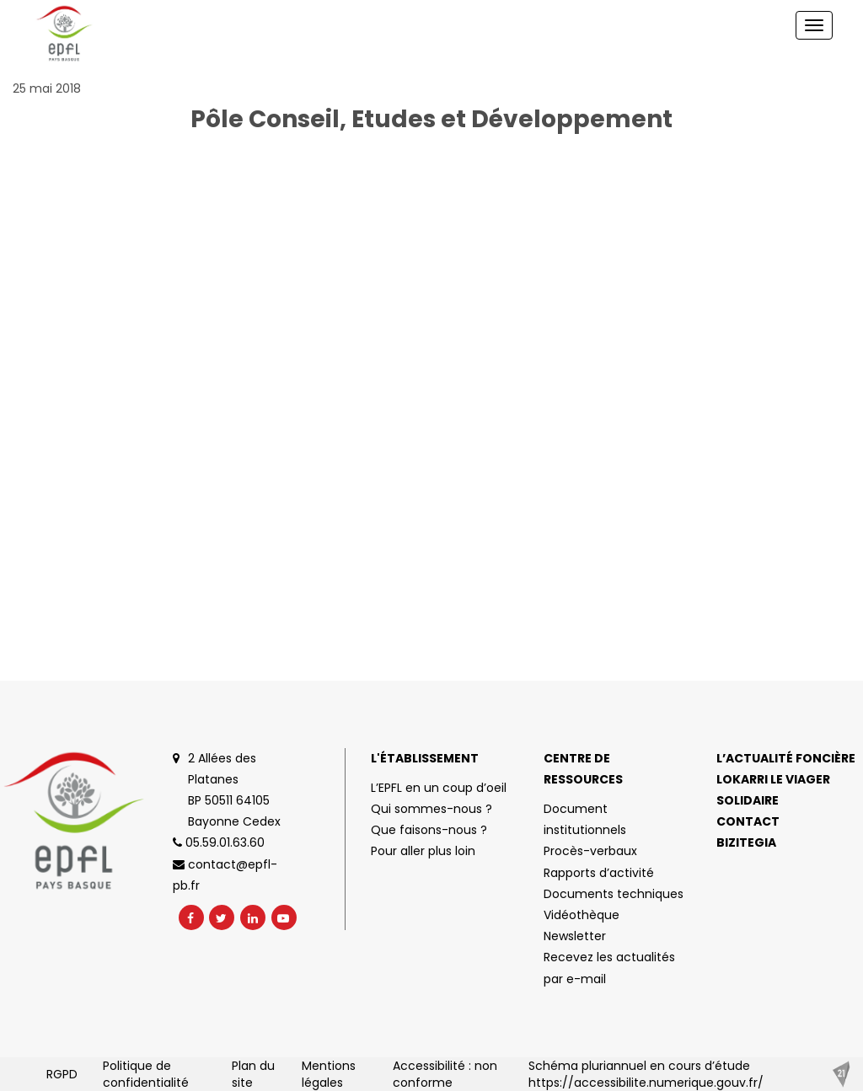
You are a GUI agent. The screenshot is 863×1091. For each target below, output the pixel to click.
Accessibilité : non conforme (445, 1074)
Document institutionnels (585, 819)
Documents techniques (613, 893)
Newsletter (575, 936)
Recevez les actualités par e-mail (609, 968)
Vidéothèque (581, 914)
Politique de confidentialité (146, 1074)
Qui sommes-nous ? (431, 808)
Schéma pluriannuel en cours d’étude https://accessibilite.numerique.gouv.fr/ (646, 1074)
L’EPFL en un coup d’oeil (439, 787)
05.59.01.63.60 (219, 842)
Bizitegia (746, 842)
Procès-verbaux (590, 850)
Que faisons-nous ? (429, 829)
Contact (748, 821)
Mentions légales (329, 1074)
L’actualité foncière (785, 758)
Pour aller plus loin (423, 850)
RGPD (62, 1074)
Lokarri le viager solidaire (773, 790)
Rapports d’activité (599, 872)
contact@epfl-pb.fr (225, 875)
